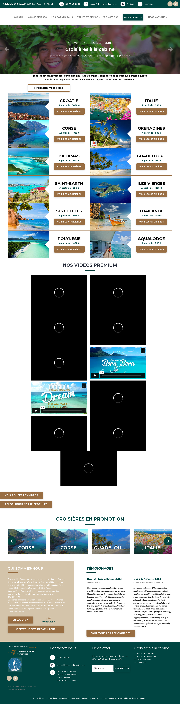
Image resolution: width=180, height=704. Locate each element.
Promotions (111, 17)
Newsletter (75, 698)
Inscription (121, 668)
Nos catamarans (62, 17)
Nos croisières (37, 17)
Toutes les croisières (145, 653)
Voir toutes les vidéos (21, 495)
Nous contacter (46, 698)
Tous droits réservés (16, 689)
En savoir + (20, 620)
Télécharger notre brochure (26, 504)
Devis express (133, 17)
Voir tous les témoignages (111, 633)
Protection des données (136, 698)
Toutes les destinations (146, 656)
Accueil (18, 17)
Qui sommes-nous (61, 698)
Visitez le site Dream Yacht (36, 629)
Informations (156, 17)
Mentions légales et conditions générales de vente (103, 698)
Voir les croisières (69, 111)
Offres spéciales (144, 659)
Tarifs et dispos (87, 17)
